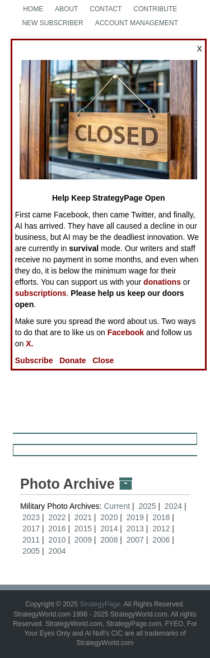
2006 (161, 539)
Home (33, 9)
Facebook (126, 332)
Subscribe (34, 360)
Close (103, 360)
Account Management (136, 23)
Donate (72, 360)
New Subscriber (52, 23)
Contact (106, 9)
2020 (109, 517)
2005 (31, 550)
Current (118, 506)
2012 (161, 528)
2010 (57, 539)
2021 (83, 517)
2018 (161, 517)
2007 (135, 539)
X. (29, 343)
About (66, 9)
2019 (135, 517)
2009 (83, 539)
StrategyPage (100, 604)
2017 (31, 528)
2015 (83, 528)
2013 (135, 528)
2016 (57, 528)
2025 (147, 506)
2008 (109, 539)
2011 (31, 539)
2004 (57, 550)
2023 (31, 517)
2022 (57, 517)
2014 (109, 528)
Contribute (155, 9)
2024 (173, 506)
